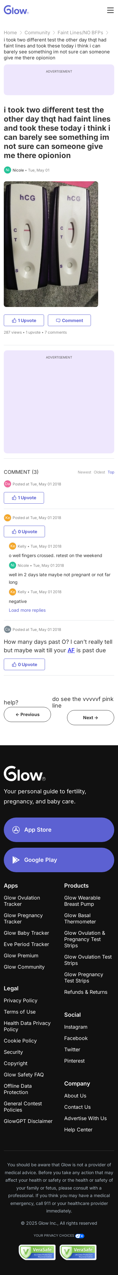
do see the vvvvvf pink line (83, 702)
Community (37, 33)
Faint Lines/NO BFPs (80, 33)
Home (10, 33)
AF (71, 650)
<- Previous (27, 714)
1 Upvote (24, 320)
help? (11, 702)
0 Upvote (24, 531)
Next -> (90, 717)
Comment (69, 320)
